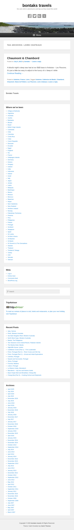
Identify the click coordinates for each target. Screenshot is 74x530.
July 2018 (11, 412)
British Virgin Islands (14, 127)
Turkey (10, 252)
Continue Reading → (15, 73)
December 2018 (13, 410)
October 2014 (12, 445)
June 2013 (11, 468)
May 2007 (11, 507)
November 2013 (13, 461)
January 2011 (12, 491)
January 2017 (12, 422)
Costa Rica (11, 136)
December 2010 (13, 493)
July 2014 (11, 449)
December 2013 (13, 459)
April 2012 (11, 484)
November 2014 (13, 442)
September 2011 (13, 489)
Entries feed (11, 276)
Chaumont (10, 82)
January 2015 (12, 438)
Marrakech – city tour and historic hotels (20, 370)
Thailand (10, 248)
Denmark (11, 143)
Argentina (11, 113)
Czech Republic (13, 141)
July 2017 (11, 419)
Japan (10, 181)
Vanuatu (10, 257)
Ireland (10, 173)
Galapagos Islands (14, 157)
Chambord (60, 79)
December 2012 (13, 473)
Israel (9, 176)
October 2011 (12, 487)
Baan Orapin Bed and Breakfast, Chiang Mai (22, 373)
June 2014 (11, 452)
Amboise (16, 79)
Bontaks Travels (12, 93)
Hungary (10, 164)
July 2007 (11, 503)
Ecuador (10, 146)
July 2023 (11, 396)
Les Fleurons (31, 82)
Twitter (34, 16)
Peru (9, 218)
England (10, 150)
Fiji (9, 153)
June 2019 (11, 403)
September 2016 (13, 428)
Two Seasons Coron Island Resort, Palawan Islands (24, 343)
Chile (9, 132)
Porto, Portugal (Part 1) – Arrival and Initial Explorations (25, 354)
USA (9, 255)
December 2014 (13, 440)
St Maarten (11, 239)
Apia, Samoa (12, 331)
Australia (10, 115)
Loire (27, 79)
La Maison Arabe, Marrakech (17, 368)
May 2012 (11, 482)
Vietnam (10, 259)
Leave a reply (36, 61)
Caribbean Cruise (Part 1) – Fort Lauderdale (22, 349)
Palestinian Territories (14, 213)
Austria (10, 118)
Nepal (9, 201)
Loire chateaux (42, 82)
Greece (10, 162)
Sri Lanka (11, 234)
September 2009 (13, 500)
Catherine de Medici (49, 79)
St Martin (10, 241)
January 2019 (12, 408)
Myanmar (11, 199)
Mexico (10, 192)
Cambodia (11, 129)
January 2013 (12, 470)
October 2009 (12, 498)
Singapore (11, 229)
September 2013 (13, 463)
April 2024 (11, 394)
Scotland (10, 227)
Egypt (9, 148)
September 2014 (13, 447)
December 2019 (13, 398)
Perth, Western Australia (15, 333)
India (9, 169)
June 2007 (11, 505)
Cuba (9, 139)
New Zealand (12, 206)
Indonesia (11, 171)
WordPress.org (12, 280)
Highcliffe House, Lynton (15, 347)
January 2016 (12, 431)
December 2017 (13, 417)
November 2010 (13, 496)
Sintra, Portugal (13, 361)
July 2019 (11, 401)
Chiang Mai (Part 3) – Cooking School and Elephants (24, 375)
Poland (10, 222)
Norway (10, 211)
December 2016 (13, 424)
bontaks (27, 61)
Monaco (10, 194)
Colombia (11, 134)
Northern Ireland (13, 208)
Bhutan (10, 122)
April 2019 (11, 405)
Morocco (10, 197)
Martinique (11, 190)
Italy (9, 178)
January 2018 (12, 414)
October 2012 (12, 475)
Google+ (39, 16)
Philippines (11, 220)
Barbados (11, 120)
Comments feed (13, 278)
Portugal (10, 225)
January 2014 (12, 456)
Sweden (10, 246)
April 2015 (11, 435)
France (22, 79)
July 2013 (11, 466)
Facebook (30, 16)
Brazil (9, 125)
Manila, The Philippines (15, 340)
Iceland (10, 167)
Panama (10, 215)
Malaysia (10, 187)
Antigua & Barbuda (14, 111)
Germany (11, 160)
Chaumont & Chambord (23, 58)
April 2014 (11, 454)
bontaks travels (37, 5)
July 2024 (11, 391)
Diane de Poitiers (21, 82)
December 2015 (13, 433)
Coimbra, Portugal (13, 356)
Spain (9, 232)
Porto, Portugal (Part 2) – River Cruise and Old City (24, 352)
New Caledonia (12, 204)
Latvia (10, 185)
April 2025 (11, 389)
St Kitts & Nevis (13, 236)
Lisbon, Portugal (13, 366)
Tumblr (44, 16)
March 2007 (11, 512)
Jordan (10, 183)
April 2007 (11, 510)
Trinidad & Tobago (13, 250)
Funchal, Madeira (13, 363)
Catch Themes (46, 526)
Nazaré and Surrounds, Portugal (18, 359)
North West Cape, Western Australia (19, 338)
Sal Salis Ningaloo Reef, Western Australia (21, 336)
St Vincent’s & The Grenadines (17, 243)
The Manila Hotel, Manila (16, 345)
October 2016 (12, 426)
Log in (10, 273)
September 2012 (13, 477)
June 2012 (11, 480)
